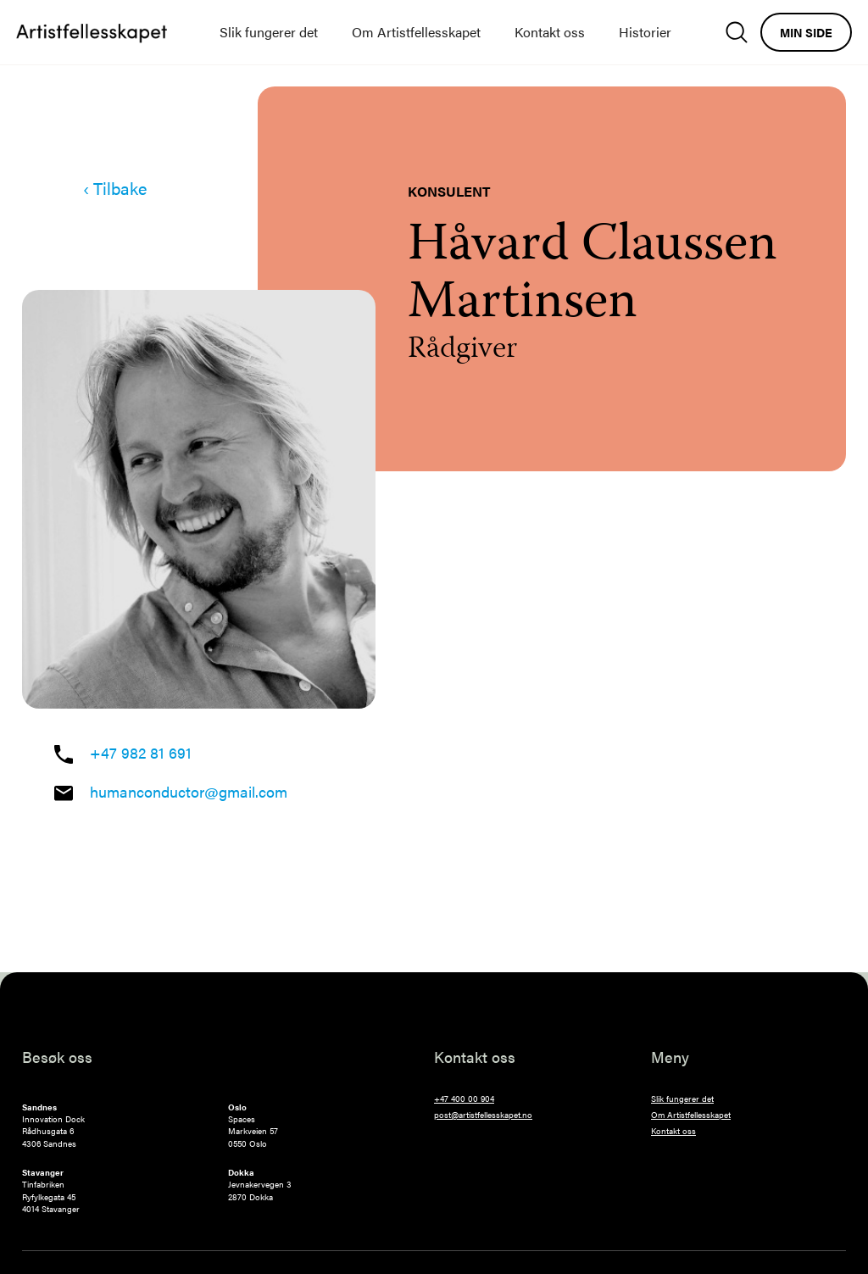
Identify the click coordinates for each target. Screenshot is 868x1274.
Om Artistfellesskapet (416, 32)
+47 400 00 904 (464, 1098)
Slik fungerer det (269, 32)
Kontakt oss (550, 32)
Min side (806, 32)
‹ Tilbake (115, 188)
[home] (91, 32)
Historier (645, 32)
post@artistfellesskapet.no (483, 1115)
